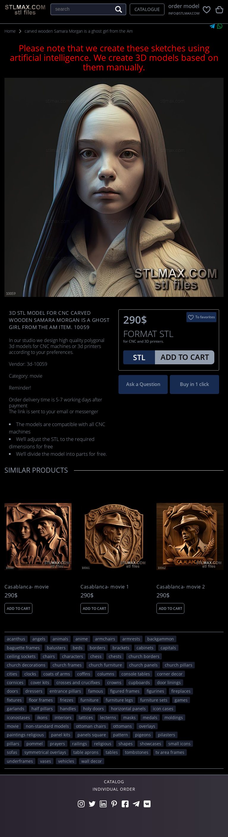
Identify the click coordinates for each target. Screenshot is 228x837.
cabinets (145, 648)
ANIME (81, 639)
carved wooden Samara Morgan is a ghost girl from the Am (79, 31)
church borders (144, 656)
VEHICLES (66, 761)
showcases (150, 743)
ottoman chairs (91, 726)
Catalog (114, 781)
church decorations (26, 665)
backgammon (160, 639)
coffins (83, 674)
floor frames (41, 700)
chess (96, 656)
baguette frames (23, 648)
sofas (12, 752)
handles (68, 708)
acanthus (16, 639)
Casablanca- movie (26, 587)
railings (79, 743)
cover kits (40, 682)
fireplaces (181, 691)
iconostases (18, 717)
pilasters (166, 735)
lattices (86, 717)
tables (112, 752)
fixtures (14, 700)
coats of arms (56, 674)
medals (150, 717)
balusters (56, 648)
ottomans (122, 726)
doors (12, 691)
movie (13, 726)
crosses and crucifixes (78, 682)
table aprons (86, 752)
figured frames (125, 691)
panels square (91, 735)
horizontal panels (128, 708)
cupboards (139, 682)
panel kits (60, 735)
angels (38, 639)
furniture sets (153, 700)
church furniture (105, 665)
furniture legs (119, 700)
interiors (63, 717)
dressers (33, 691)
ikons (42, 717)
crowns (114, 682)
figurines (155, 691)
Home (10, 31)
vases (45, 761)
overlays (147, 726)
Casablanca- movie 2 (180, 587)
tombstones (136, 752)
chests (115, 656)
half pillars (42, 708)
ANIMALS (60, 639)
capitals (168, 648)
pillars (13, 743)
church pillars (178, 665)
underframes (20, 761)
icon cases (163, 708)
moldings (173, 717)
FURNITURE (89, 700)
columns (105, 674)
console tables (135, 674)
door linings (169, 682)
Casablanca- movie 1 (104, 587)
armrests (131, 639)
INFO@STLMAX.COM (184, 13)
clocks (30, 674)
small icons (179, 743)
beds (78, 648)
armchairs (105, 639)
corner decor (170, 674)
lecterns (108, 717)
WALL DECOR (91, 761)
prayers (57, 743)
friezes (66, 700)
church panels (143, 665)
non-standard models (47, 726)
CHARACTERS (72, 656)
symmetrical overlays (45, 752)
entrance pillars (65, 691)
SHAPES (125, 743)
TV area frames (170, 752)
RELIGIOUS (102, 743)
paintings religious (25, 735)
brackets (121, 648)
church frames (67, 665)
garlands (15, 708)
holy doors (93, 708)
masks (129, 717)
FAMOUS (95, 691)
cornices (15, 682)
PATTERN (120, 735)
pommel (34, 743)
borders (97, 648)
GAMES (181, 700)
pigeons (143, 735)
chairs (49, 656)
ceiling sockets (21, 656)
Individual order (114, 789)
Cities (12, 674)
